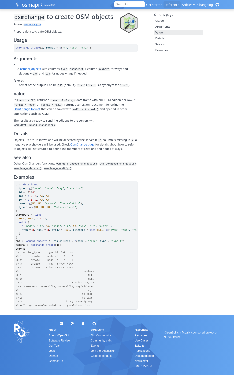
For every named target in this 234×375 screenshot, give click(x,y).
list (38, 215)
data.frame (30, 184)
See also (160, 44)
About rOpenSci (59, 335)
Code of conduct (101, 355)
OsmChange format (27, 109)
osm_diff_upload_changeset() (34, 125)
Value (159, 32)
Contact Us (56, 361)
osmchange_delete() (27, 168)
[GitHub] (217, 4)
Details (160, 38)
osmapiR (32, 4)
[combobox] (129, 4)
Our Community (101, 335)
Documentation (144, 355)
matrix (23, 222)
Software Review (59, 340)
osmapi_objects (30, 69)
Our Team (55, 345)
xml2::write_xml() (85, 109)
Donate (53, 355)
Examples (161, 50)
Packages (141, 335)
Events (95, 345)
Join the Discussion (103, 350)
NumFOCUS (172, 337)
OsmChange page (82, 144)
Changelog (205, 5)
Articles (187, 5)
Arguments (162, 26)
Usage (159, 20)
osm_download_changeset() (118, 163)
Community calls (101, 340)
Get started (154, 5)
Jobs (52, 350)
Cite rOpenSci (143, 366)
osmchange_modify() (57, 168)
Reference (172, 5)
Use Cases (142, 340)
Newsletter (141, 361)
